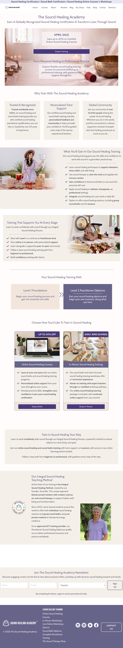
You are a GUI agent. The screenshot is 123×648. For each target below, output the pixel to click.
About (54, 7)
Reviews (64, 7)
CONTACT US (111, 627)
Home (35, 7)
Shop (95, 7)
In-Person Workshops (52, 620)
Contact (103, 7)
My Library (80, 7)
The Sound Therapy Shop (54, 641)
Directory (112, 7)
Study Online (37, 406)
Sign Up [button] (115, 585)
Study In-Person (85, 406)
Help (88, 7)
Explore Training (61, 51)
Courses (44, 7)
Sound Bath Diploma (52, 631)
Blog (71, 7)
